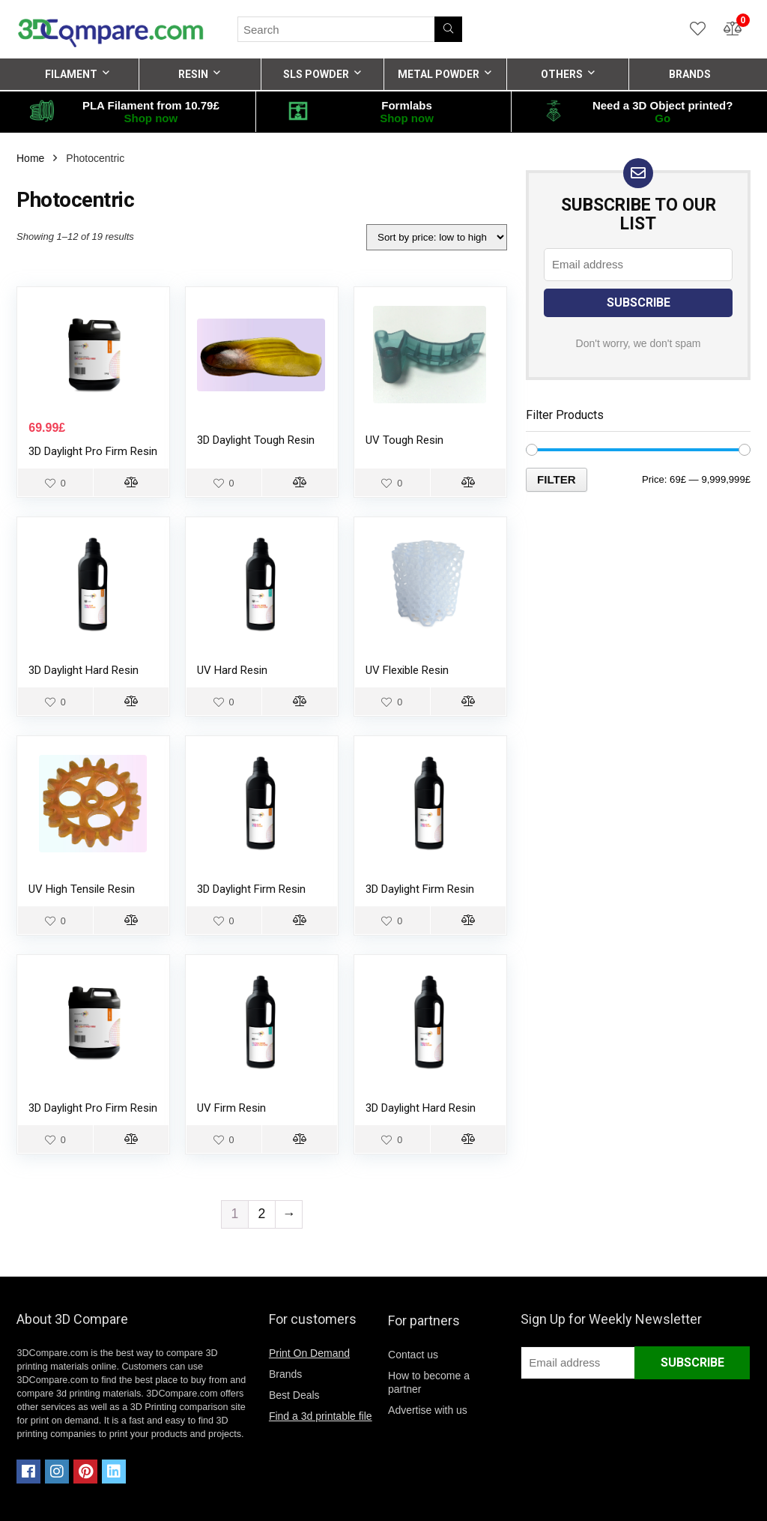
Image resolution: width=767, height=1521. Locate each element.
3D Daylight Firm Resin (251, 889)
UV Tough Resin (404, 440)
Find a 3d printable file (320, 1416)
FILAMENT (71, 74)
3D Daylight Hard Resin (83, 670)
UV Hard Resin (232, 670)
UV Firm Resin (231, 1108)
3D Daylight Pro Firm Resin (92, 451)
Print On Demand (309, 1353)
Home (30, 158)
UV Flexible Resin (407, 670)
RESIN (193, 74)
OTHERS (562, 74)
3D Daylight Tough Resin (256, 440)
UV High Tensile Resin (81, 889)
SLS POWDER (316, 74)
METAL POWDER (438, 74)
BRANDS (690, 74)
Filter (556, 479)
